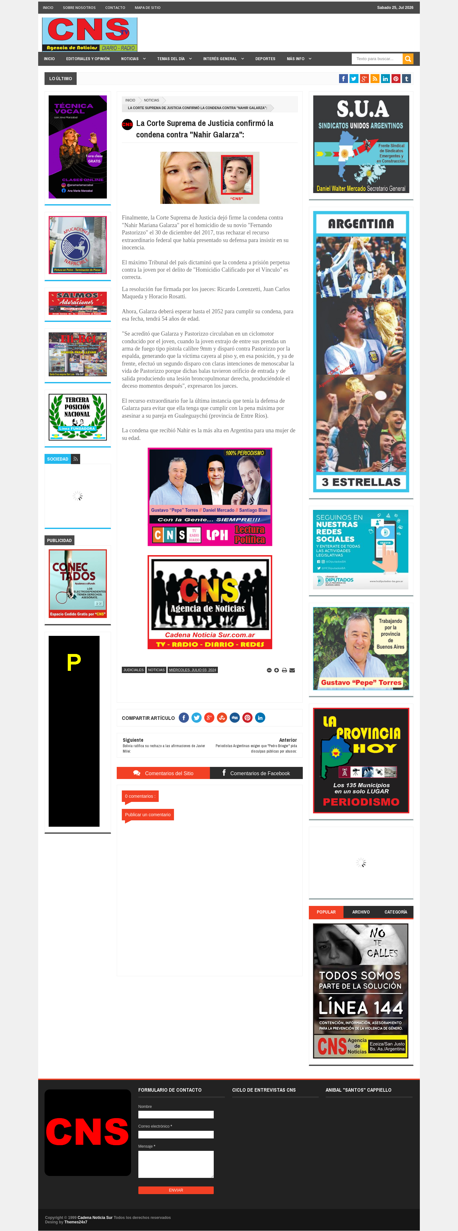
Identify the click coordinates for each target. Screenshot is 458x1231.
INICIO (48, 7)
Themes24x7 (75, 1222)
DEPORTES (265, 58)
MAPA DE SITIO (148, 7)
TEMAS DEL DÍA (171, 58)
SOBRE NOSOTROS (79, 7)
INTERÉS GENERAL (220, 58)
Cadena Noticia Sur (96, 1217)
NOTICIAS (130, 58)
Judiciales (133, 670)
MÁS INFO (296, 58)
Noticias (151, 100)
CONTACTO (115, 7)
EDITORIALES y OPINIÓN (88, 58)
